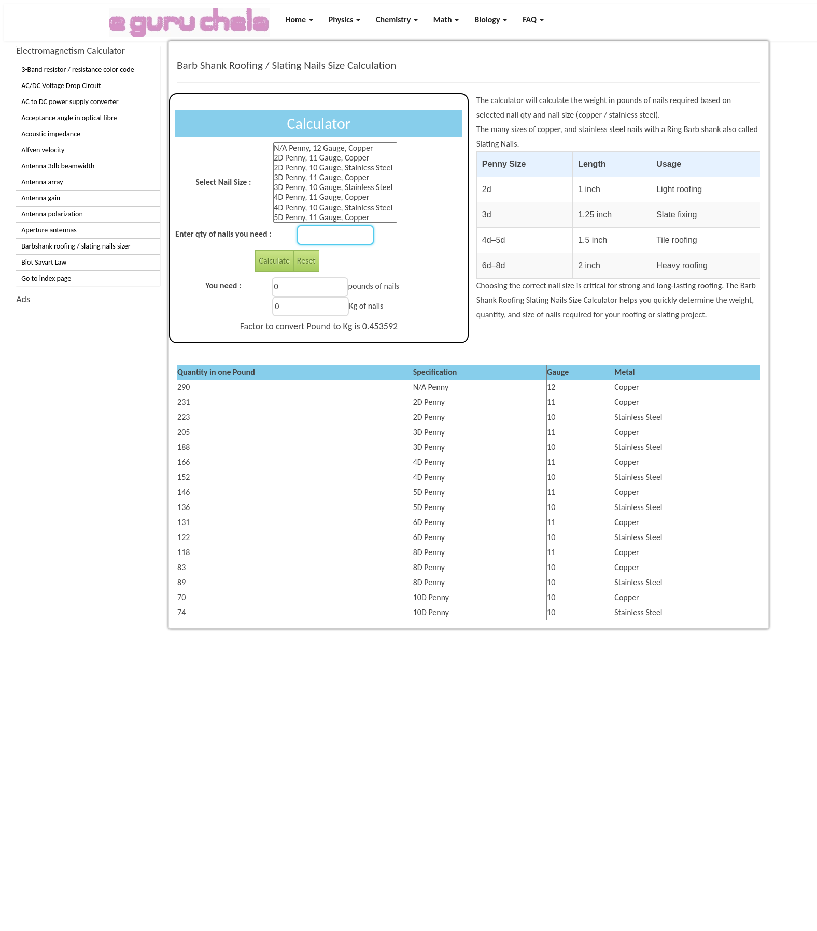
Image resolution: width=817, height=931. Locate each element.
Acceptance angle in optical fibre (69, 117)
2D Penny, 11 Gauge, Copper (335, 158)
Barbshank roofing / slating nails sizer (75, 246)
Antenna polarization (52, 214)
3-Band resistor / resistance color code (77, 69)
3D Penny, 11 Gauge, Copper (335, 177)
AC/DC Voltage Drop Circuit (61, 85)
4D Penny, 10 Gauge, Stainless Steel (335, 207)
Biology (490, 19)
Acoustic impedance (50, 133)
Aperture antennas (49, 230)
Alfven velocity (42, 150)
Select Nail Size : (223, 182)
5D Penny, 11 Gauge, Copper (335, 217)
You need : (223, 285)
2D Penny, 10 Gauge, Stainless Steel (335, 167)
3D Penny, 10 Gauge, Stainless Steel (335, 187)
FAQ (533, 19)
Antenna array (42, 182)
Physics (344, 19)
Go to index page (46, 278)
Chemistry (397, 19)
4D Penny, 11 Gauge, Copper (335, 197)
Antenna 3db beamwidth (57, 166)
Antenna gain (40, 198)
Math (446, 19)
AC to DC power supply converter (70, 101)
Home (299, 19)
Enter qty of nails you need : (223, 234)
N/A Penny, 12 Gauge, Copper (335, 148)
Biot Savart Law (43, 262)
